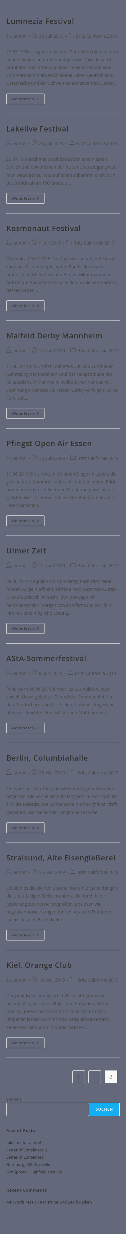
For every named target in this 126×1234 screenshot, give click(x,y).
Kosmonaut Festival (43, 228)
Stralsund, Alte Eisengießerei (60, 857)
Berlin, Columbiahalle (47, 757)
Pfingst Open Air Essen (49, 443)
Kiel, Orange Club (39, 965)
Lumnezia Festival (40, 21)
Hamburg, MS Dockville (28, 1164)
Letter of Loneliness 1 (26, 1157)
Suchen (13, 1099)
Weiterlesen (28, 97)
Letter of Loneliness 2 (26, 1150)
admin (19, 36)
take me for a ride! (23, 1142)
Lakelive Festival (37, 128)
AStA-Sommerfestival (46, 658)
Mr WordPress (19, 1202)
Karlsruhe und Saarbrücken (66, 1202)
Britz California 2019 (96, 36)
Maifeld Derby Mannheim (54, 335)
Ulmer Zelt (26, 550)
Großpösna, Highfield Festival (34, 1172)
